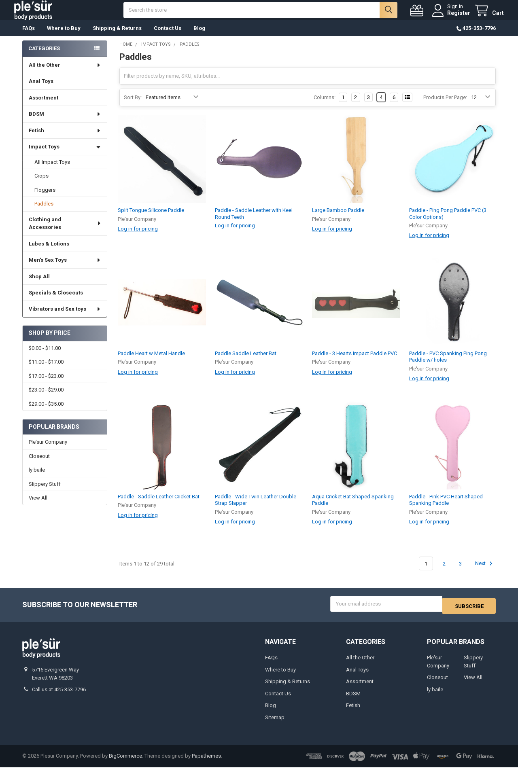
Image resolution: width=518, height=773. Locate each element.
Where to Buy (64, 36)
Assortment (43, 106)
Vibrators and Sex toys (65, 317)
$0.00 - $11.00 (45, 356)
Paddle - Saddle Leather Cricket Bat (159, 505)
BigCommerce (125, 762)
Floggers (44, 198)
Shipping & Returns (117, 36)
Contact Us (167, 36)
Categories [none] (44, 56)
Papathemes (206, 762)
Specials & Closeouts (56, 301)
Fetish (65, 139)
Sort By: (133, 105)
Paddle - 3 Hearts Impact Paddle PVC (354, 361)
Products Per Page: (445, 105)
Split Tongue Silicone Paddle (151, 218)
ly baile (37, 478)
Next (485, 572)
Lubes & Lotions (49, 252)
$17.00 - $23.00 (46, 384)
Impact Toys (65, 155)
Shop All (39, 284)
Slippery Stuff (45, 492)
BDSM (65, 122)
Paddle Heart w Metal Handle (151, 361)
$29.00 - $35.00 (46, 412)
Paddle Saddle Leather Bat (245, 361)
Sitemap (274, 723)
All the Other (65, 73)
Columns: (324, 105)
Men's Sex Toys (65, 268)
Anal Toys (41, 89)
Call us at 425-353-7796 (59, 695)
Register (450, 17)
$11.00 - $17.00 (46, 370)
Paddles (43, 212)
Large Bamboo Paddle (338, 218)
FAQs (28, 36)
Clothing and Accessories (65, 231)
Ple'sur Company (48, 450)
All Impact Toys (52, 170)
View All (38, 506)
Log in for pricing (138, 237)
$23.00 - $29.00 (46, 398)
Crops (41, 184)
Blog (199, 36)
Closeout (39, 464)
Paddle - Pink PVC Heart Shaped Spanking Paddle (446, 508)
